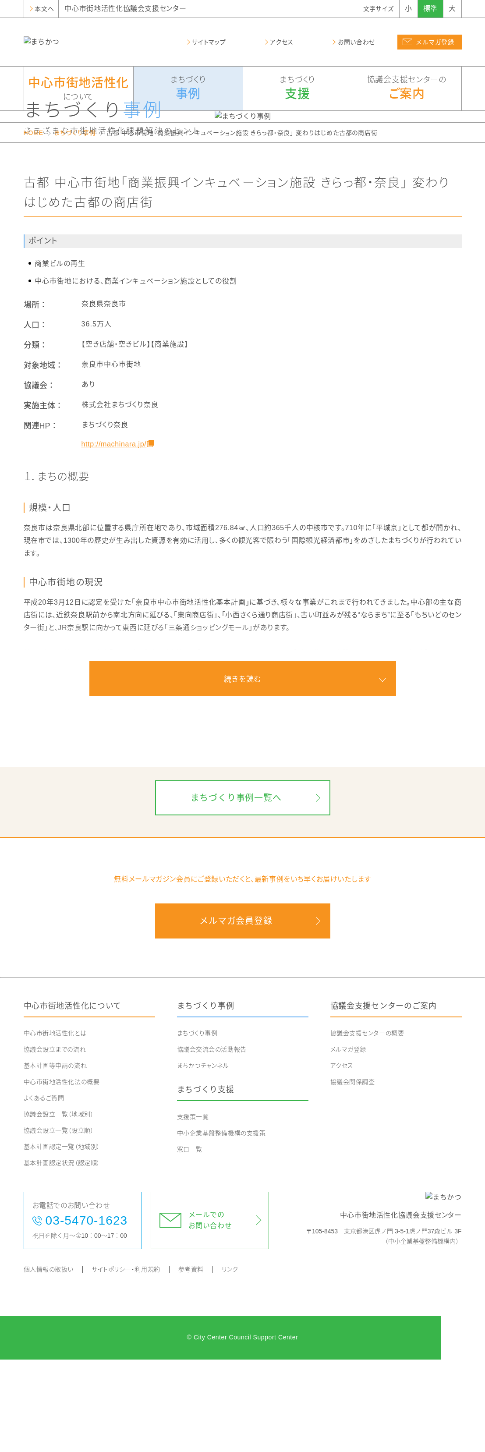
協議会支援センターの (406, 89)
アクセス (342, 1158)
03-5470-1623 (87, 1313)
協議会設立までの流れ (55, 1141)
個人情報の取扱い (49, 1361)
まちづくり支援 (205, 1182)
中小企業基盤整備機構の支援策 (221, 1225)
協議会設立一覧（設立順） (59, 1222)
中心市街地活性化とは (55, 1125)
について (79, 87)
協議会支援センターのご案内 (383, 1098)
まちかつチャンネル (203, 1158)
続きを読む (242, 771)
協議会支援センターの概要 (367, 1125)
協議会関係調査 (352, 1174)
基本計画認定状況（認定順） (62, 1255)
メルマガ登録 (348, 1141)
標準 (430, 8)
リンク (230, 1361)
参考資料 (191, 1361)
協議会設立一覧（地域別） (59, 1206)
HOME (33, 224)
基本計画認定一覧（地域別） (62, 1239)
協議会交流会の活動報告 (212, 1141)
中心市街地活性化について (73, 1098)
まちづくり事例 (75, 224)
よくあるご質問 (44, 1190)
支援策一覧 (193, 1208)
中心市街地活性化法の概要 (62, 1174)
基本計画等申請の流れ (55, 1158)
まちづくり (188, 89)
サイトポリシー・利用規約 (126, 1361)
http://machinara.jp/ (114, 536)
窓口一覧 (189, 1241)
